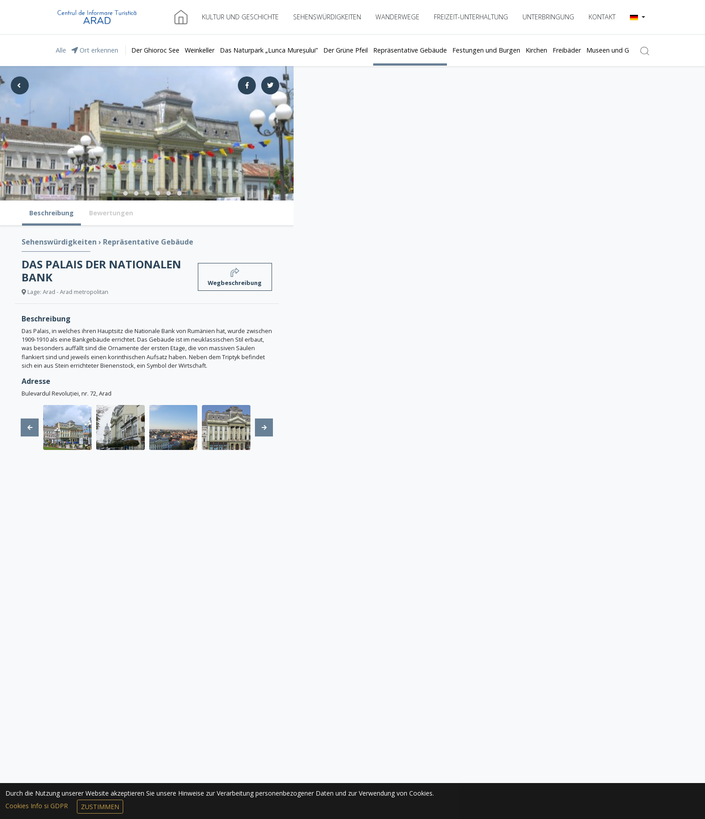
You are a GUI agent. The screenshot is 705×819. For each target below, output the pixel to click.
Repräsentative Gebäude (410, 50)
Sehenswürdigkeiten (327, 17)
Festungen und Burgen (486, 50)
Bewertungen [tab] (111, 213)
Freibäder (567, 50)
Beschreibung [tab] (51, 213)
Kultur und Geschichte (240, 17)
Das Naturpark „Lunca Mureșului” (269, 50)
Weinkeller (199, 50)
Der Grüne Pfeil (345, 50)
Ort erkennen (94, 50)
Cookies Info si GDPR (37, 805)
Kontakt (602, 17)
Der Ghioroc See (155, 50)
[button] (637, 17)
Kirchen (536, 50)
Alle (61, 50)
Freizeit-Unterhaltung (471, 17)
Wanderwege (397, 17)
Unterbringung (548, 17)
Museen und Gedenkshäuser (628, 50)
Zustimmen (100, 806)
